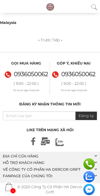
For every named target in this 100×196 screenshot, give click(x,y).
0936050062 (78, 74)
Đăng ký (86, 115)
